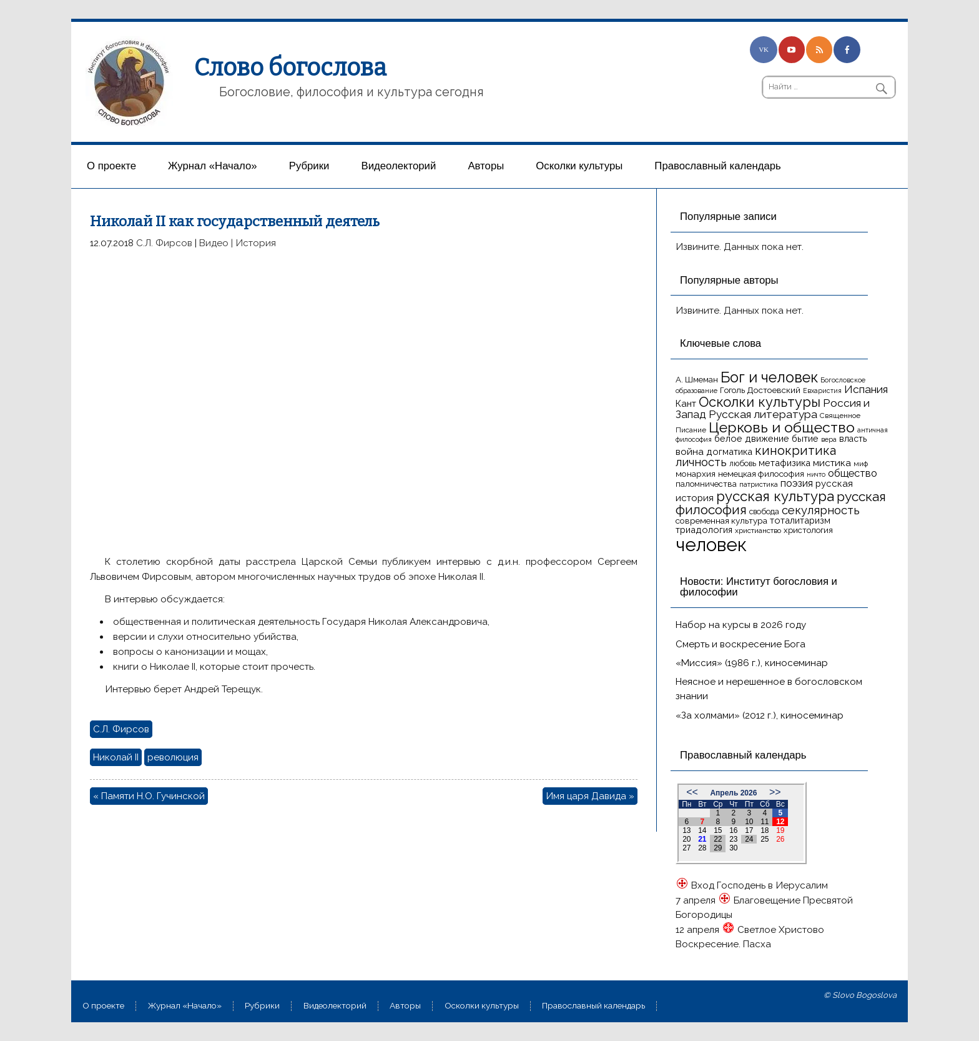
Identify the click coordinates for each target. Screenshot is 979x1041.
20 (686, 839)
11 (764, 821)
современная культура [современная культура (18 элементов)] (721, 520)
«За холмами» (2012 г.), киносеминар (760, 715)
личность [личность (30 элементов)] (701, 462)
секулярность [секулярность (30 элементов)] (821, 510)
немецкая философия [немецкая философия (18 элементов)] (761, 474)
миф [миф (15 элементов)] (861, 463)
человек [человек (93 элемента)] (711, 544)
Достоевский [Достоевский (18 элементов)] (773, 390)
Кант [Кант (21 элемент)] (686, 403)
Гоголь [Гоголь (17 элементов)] (732, 390)
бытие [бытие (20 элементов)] (805, 438)
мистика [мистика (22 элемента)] (832, 463)
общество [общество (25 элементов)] (852, 473)
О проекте (111, 166)
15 (718, 830)
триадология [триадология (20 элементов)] (704, 529)
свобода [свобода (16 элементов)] (764, 511)
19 (780, 830)
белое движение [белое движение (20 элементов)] (751, 438)
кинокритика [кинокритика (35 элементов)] (795, 450)
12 (780, 821)
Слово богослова (290, 67)
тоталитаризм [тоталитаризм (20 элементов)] (800, 520)
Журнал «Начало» (212, 166)
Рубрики (309, 166)
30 (733, 848)
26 (780, 839)
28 (702, 848)
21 (702, 839)
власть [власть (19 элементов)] (853, 439)
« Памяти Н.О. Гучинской (149, 796)
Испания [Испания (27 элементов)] (866, 389)
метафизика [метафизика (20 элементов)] (784, 462)
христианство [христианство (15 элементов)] (758, 530)
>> (775, 792)
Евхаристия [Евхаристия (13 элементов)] (822, 390)
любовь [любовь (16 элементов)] (742, 463)
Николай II (116, 757)
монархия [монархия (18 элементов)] (696, 474)
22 (718, 839)
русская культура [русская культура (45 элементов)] (775, 496)
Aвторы (486, 166)
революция (173, 757)
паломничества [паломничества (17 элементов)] (706, 484)
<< (692, 792)
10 (749, 821)
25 (764, 839)
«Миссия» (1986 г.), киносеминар (752, 663)
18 (764, 830)
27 (686, 848)
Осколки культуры (579, 166)
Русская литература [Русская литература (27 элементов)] (763, 414)
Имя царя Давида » (590, 796)
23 (733, 839)
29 (718, 848)
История (255, 243)
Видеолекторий (399, 166)
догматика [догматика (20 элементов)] (729, 451)
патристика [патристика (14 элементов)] (758, 484)
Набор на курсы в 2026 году (741, 624)
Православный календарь (717, 166)
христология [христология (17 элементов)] (808, 530)
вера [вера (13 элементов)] (829, 439)
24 (749, 839)
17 (749, 830)
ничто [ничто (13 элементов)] (816, 474)
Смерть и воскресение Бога (740, 644)
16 (733, 830)
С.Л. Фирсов (164, 243)
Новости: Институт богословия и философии (758, 586)
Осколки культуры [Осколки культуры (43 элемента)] (759, 402)
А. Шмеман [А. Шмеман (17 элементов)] (697, 379)
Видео (214, 243)
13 (686, 830)
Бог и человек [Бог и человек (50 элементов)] (769, 377)
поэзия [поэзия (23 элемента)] (796, 483)
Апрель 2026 (733, 793)
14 (702, 830)
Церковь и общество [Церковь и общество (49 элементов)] (782, 427)
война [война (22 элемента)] (690, 451)
